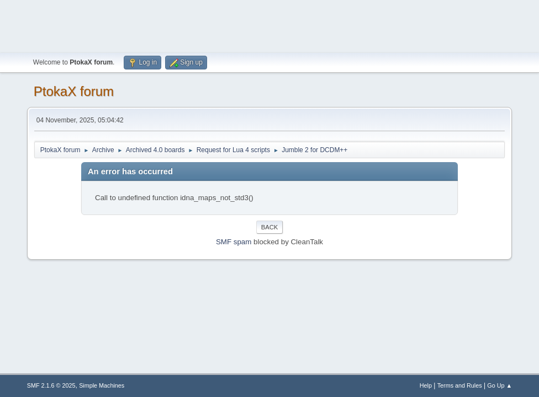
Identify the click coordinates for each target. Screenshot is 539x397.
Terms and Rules (459, 385)
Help (426, 385)
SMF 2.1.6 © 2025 (51, 385)
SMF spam (233, 242)
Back (269, 227)
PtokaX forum (74, 91)
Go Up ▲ (499, 385)
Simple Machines (101, 385)
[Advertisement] (269, 25)
